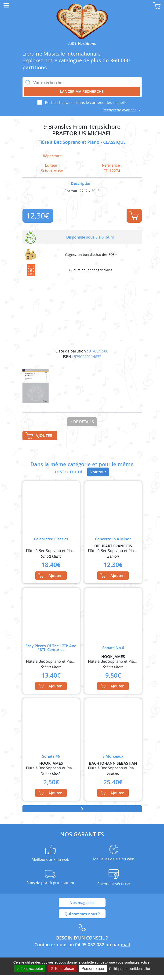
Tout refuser (62, 969)
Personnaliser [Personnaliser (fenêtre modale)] (92, 969)
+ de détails (82, 421)
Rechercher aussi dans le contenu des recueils (86, 102)
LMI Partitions (82, 43)
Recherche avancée (119, 110)
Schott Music (52, 170)
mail (125, 945)
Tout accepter (30, 969)
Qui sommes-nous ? (82, 913)
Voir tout (98, 472)
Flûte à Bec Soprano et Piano (69, 142)
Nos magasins (82, 902)
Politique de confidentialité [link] (129, 969)
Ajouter (133, 216)
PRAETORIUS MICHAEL (82, 133)
